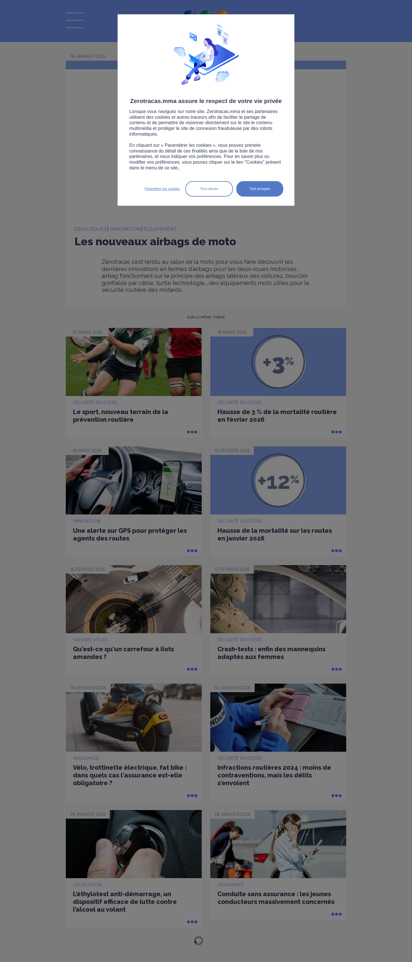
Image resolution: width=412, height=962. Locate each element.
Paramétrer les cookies (162, 189)
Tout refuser (209, 189)
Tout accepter (259, 189)
